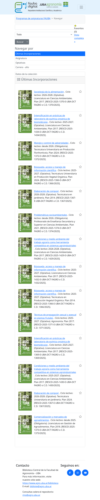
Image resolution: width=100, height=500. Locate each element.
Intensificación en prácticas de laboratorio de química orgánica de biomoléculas (52, 119)
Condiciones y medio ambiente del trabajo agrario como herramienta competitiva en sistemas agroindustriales (55, 242)
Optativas (20, 62)
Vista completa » (79, 38)
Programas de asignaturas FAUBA (33, 18)
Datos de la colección (26, 74)
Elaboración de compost (46, 191)
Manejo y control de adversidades (51, 142)
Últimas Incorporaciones (28, 53)
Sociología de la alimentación (49, 91)
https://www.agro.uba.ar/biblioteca (40, 483)
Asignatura (21, 58)
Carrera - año (22, 67)
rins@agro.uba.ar (31, 495)
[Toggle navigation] (81, 7)
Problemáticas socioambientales (50, 214)
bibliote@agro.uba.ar (41, 486)
